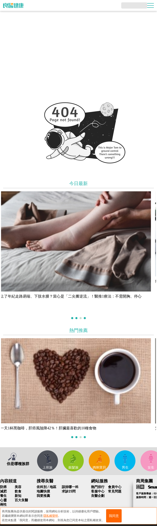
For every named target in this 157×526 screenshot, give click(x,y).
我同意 (114, 516)
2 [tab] (76, 318)
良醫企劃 (97, 496)
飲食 (18, 491)
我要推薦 (43, 496)
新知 (18, 496)
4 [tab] (85, 318)
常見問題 (114, 491)
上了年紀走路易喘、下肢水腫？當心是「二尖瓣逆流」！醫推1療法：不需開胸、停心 (73, 296)
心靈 (3, 500)
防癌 (3, 487)
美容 (18, 487)
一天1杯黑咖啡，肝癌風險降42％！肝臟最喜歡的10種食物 (51, 428)
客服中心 (97, 491)
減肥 (3, 491)
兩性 (3, 505)
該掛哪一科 (70, 487)
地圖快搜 (43, 491)
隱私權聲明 (50, 515)
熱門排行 (97, 487)
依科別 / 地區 (46, 487)
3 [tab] (81, 318)
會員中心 (114, 487)
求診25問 (69, 491)
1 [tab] (72, 318)
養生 (3, 496)
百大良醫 (21, 500)
